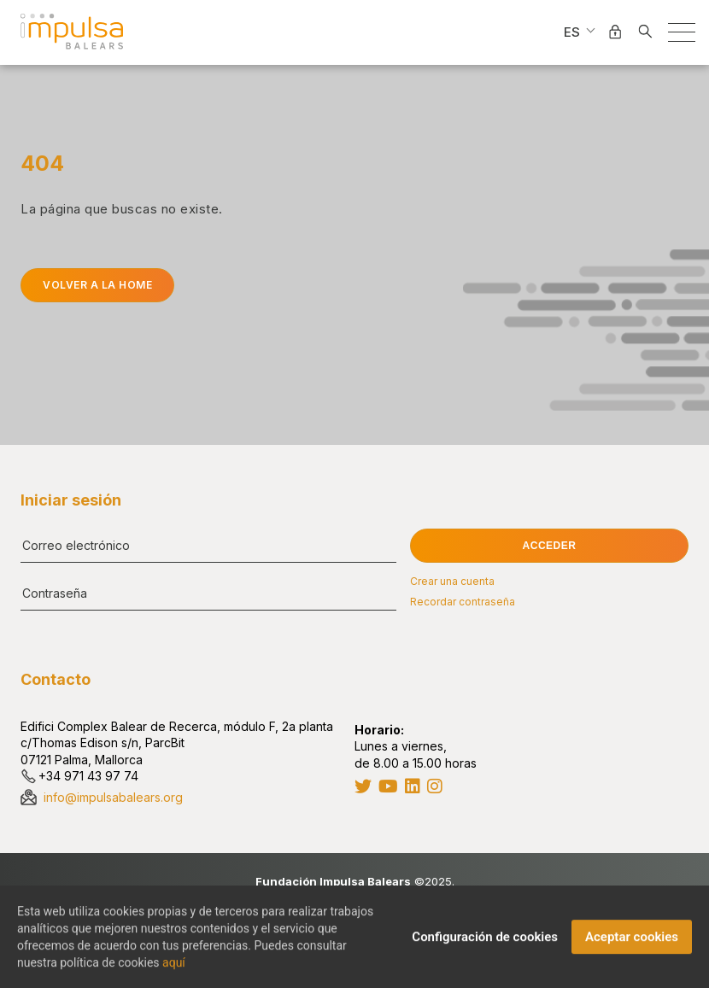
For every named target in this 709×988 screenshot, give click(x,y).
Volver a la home (97, 284)
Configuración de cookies (485, 942)
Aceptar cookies (631, 942)
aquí (173, 967)
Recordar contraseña (462, 602)
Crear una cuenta (452, 581)
